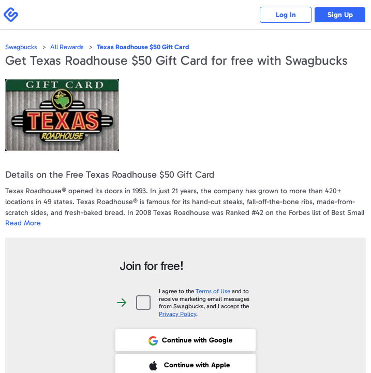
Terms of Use (213, 291)
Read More (23, 223)
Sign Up (340, 14)
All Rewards (67, 47)
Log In (286, 14)
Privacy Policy (177, 314)
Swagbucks (21, 47)
